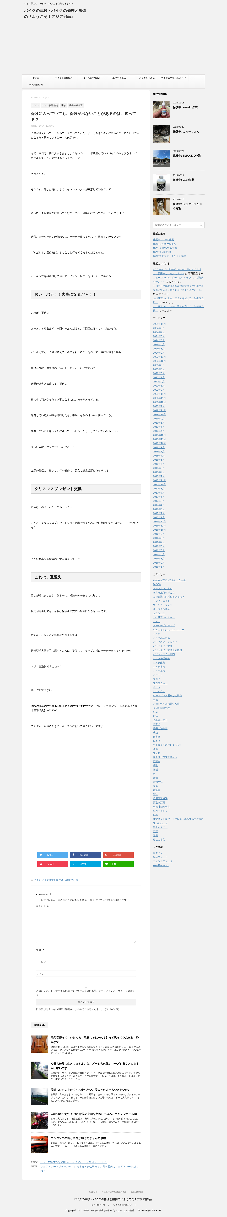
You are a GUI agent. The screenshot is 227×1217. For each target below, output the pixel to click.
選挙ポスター (160, 827)
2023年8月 (159, 369)
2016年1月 (159, 566)
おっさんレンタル (162, 588)
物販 (155, 769)
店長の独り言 (71, 880)
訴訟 (155, 794)
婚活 (155, 716)
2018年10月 (159, 443)
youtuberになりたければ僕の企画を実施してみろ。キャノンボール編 (94, 1114)
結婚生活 (158, 782)
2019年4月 (159, 431)
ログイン (158, 853)
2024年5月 (159, 340)
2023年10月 (159, 361)
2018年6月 (159, 459)
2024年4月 (159, 344)
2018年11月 (159, 439)
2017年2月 (159, 513)
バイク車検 (159, 666)
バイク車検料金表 (91, 78)
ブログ (156, 679)
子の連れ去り (160, 720)
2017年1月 (159, 517)
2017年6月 (159, 496)
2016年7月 (159, 542)
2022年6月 (159, 381)
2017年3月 (159, 509)
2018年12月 (159, 435)
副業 (155, 712)
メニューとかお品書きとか (114, 1192)
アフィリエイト (161, 600)
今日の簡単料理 (161, 707)
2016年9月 (159, 534)
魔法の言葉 (159, 839)
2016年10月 (159, 529)
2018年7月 (159, 455)
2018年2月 (159, 472)
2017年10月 (159, 484)
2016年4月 (159, 554)
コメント (42, 905)
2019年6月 (159, 422)
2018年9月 (159, 447)
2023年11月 (159, 356)
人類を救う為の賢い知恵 (166, 703)
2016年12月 (159, 521)
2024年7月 (159, 332)
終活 (155, 777)
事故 (61, 880)
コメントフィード (162, 861)
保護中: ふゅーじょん (186, 131)
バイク (37, 880)
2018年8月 (159, 451)
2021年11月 (159, 394)
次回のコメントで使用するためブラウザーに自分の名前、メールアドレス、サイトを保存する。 (85, 992)
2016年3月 (159, 558)
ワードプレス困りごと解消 (167, 695)
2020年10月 (159, 402)
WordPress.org (161, 865)
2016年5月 (159, 550)
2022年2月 (159, 389)
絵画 (155, 786)
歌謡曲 (156, 761)
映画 (155, 749)
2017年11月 (159, 480)
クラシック (159, 613)
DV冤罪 (157, 584)
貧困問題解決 (160, 798)
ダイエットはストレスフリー (168, 629)
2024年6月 (159, 336)
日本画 (156, 736)
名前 (40, 949)
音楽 (155, 835)
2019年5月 (159, 426)
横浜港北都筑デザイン (165, 757)
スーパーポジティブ (164, 625)
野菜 (155, 831)
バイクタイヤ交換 (162, 646)
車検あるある (119, 78)
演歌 (155, 765)
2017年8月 (159, 488)
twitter (36, 78)
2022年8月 (159, 373)
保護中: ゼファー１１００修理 (169, 256)
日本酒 (156, 740)
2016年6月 (159, 546)
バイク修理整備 (50, 880)
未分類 (156, 753)
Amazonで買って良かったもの (169, 580)
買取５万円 (159, 802)
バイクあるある (147, 78)
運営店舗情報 (36, 85)
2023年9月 (159, 365)
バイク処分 (159, 662)
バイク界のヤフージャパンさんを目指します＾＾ (113, 1205)
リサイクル (159, 691)
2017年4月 (159, 505)
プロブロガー (160, 683)
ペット (156, 687)
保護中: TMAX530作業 (187, 155)
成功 (155, 732)
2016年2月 (159, 562)
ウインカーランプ (162, 605)
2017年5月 (159, 501)
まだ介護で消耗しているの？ (168, 596)
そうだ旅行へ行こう (164, 592)
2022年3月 (159, 385)
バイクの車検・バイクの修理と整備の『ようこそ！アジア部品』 (113, 1199)
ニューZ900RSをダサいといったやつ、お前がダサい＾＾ (73, 1162)
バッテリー (159, 675)
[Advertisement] (113, 49)
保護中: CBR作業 (183, 179)
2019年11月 (159, 410)
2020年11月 (159, 398)
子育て (156, 724)
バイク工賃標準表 (64, 78)
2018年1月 (159, 476)
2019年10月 (159, 414)
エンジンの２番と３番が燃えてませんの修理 (78, 1138)
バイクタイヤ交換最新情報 (167, 650)
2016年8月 (159, 538)
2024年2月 (159, 352)
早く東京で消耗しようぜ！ (174, 78)
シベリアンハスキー (164, 617)
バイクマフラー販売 (164, 654)
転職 (155, 815)
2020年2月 (159, 406)
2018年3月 (159, 468)
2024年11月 (159, 324)
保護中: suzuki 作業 (185, 107)
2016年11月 (159, 525)
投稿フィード (160, 857)
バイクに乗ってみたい (165, 642)
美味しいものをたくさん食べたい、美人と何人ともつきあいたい (91, 1089)
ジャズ (156, 621)
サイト (39, 974)
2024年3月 (159, 348)
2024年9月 (159, 328)
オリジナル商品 (161, 609)
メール (41, 962)
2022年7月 (159, 377)
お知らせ (93, 1192)
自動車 (156, 790)
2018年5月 (159, 464)
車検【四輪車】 (161, 806)
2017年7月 (159, 492)
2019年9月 (159, 418)
